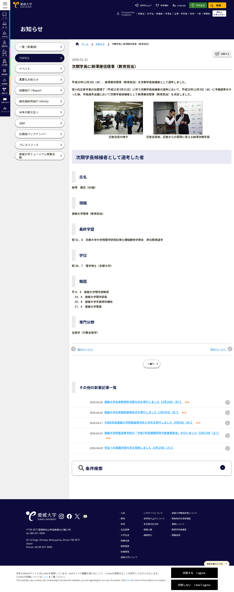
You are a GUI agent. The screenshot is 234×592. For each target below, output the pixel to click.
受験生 (141, 14)
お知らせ (100, 44)
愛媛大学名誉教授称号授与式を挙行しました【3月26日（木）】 (143, 402)
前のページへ (85, 349)
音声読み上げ (143, 5)
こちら (45, 576)
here (128, 580)
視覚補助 (162, 5)
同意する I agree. (194, 573)
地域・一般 (195, 14)
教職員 (206, 14)
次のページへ (218, 349)
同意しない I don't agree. (194, 585)
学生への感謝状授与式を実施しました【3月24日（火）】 (139, 448)
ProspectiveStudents (128, 13)
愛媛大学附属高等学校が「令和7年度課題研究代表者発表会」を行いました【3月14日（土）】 (162, 433)
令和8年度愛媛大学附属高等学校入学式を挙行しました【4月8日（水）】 (149, 422)
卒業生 (168, 14)
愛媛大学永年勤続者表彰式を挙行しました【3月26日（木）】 (142, 412)
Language (179, 5)
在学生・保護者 (155, 14)
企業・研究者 (181, 14)
